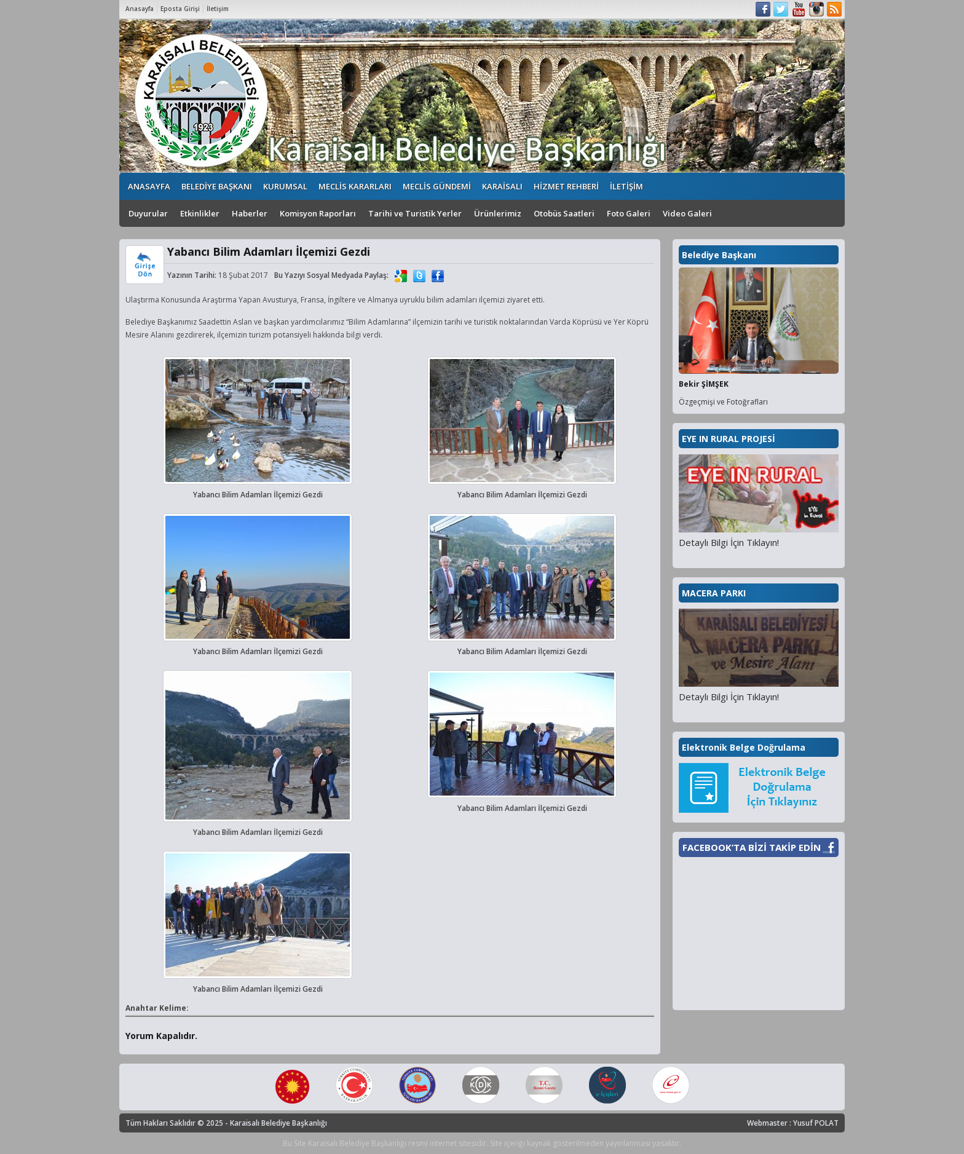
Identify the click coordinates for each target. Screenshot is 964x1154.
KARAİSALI (502, 186)
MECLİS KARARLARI (355, 186)
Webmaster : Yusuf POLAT (793, 1123)
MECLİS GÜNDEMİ (437, 186)
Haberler (249, 213)
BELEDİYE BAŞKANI (216, 186)
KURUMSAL (285, 186)
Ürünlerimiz (497, 213)
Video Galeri (687, 213)
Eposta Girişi (180, 8)
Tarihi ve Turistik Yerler (415, 213)
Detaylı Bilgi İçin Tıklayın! (729, 542)
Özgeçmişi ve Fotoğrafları (723, 402)
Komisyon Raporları (318, 213)
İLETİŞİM (626, 186)
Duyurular (148, 213)
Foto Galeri (628, 213)
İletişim (218, 8)
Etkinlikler (199, 213)
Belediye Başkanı (719, 255)
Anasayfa (139, 8)
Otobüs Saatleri (564, 213)
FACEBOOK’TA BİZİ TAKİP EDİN (751, 847)
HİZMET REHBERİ (566, 186)
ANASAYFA (149, 186)
